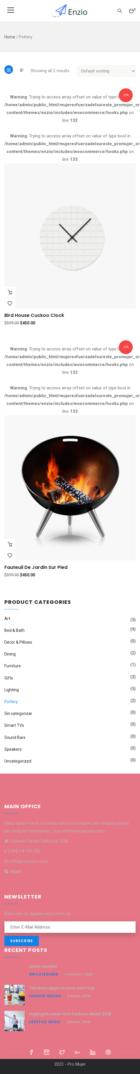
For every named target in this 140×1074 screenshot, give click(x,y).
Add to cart (9, 292)
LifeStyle (38, 1021)
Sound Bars (15, 737)
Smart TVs (14, 725)
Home (9, 37)
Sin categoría (43, 974)
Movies (54, 995)
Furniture (12, 666)
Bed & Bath (14, 630)
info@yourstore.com (26, 861)
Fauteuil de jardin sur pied (36, 567)
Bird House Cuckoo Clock (34, 315)
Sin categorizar (18, 713)
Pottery (11, 701)
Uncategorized (17, 761)
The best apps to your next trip (62, 988)
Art (7, 618)
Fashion (37, 995)
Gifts (8, 678)
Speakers (13, 749)
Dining (10, 654)
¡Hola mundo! (43, 966)
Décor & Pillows (18, 642)
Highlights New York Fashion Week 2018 (70, 1014)
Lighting (11, 690)
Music (54, 1021)
